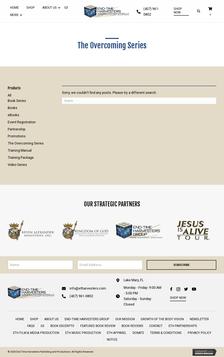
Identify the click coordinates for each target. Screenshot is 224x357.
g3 (42, 326)
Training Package (21, 157)
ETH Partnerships (182, 326)
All (9, 95)
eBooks (13, 115)
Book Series (17, 101)
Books (12, 108)
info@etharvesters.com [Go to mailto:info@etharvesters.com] (88, 288)
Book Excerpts (62, 326)
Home (19, 319)
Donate (138, 333)
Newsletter (199, 319)
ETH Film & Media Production (36, 333)
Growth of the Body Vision (162, 319)
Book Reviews (132, 326)
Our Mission (125, 319)
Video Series (17, 165)
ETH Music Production (83, 333)
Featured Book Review (97, 326)
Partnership (16, 129)
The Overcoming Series (26, 143)
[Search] (139, 100)
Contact (156, 326)
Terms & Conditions (166, 333)
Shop (34, 319)
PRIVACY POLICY (199, 333)
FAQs (31, 326)
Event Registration (22, 122)
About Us (51, 319)
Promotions (17, 136)
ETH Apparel (116, 333)
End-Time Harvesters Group (87, 319)
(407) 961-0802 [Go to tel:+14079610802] (81, 296)
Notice (112, 339)
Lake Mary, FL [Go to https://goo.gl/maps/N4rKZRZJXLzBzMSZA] (134, 280)
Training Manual (20, 150)
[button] (59, 7)
